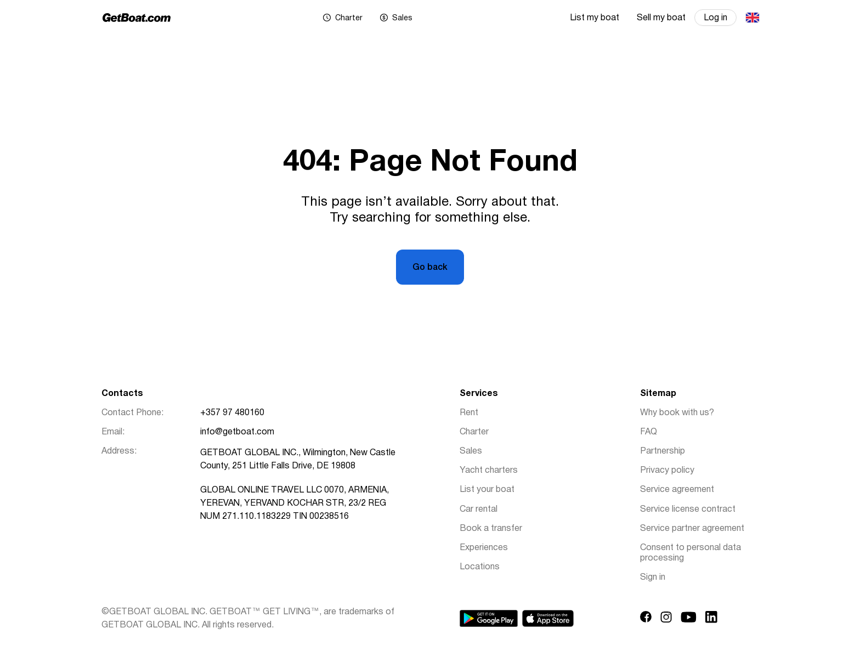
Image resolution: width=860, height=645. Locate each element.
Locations (480, 567)
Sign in (652, 577)
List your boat (487, 490)
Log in (715, 18)
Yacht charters (489, 470)
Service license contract (687, 509)
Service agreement (677, 490)
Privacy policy (667, 470)
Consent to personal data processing (690, 553)
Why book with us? (677, 413)
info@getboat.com (237, 432)
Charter (474, 432)
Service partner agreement (692, 529)
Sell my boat (661, 18)
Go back (430, 267)
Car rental (478, 509)
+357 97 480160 (232, 413)
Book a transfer (491, 529)
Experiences (484, 548)
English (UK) (752, 17)
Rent (469, 413)
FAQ (648, 432)
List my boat (594, 18)
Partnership (662, 451)
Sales (471, 451)
